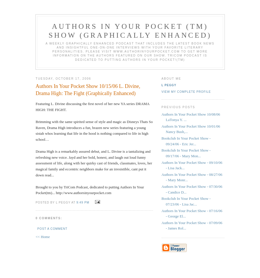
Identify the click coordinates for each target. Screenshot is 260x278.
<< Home (43, 237)
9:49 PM (82, 202)
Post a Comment (52, 228)
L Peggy (169, 85)
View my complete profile (186, 91)
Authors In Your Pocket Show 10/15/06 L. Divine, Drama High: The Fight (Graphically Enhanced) (88, 89)
